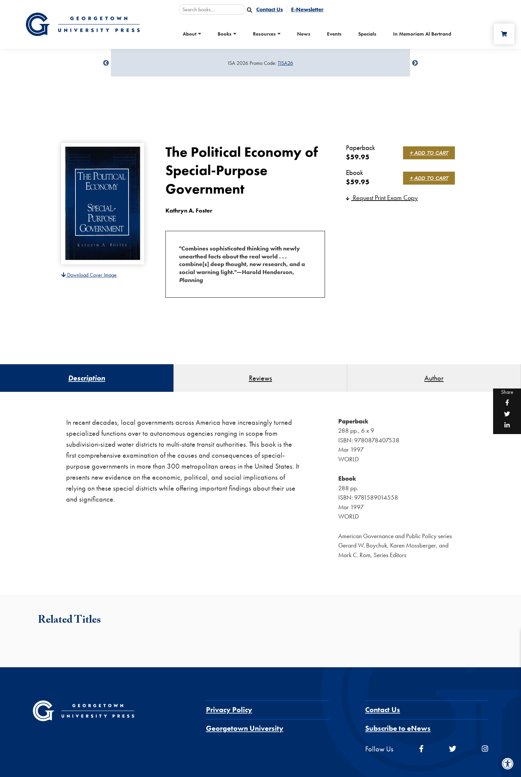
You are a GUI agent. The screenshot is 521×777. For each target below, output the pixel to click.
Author (434, 378)
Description (86, 378)
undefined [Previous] (106, 63)
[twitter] (452, 749)
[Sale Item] (260, 63)
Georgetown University (244, 728)
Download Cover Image (89, 274)
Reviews (260, 378)
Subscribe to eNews (398, 728)
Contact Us (382, 709)
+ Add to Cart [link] (429, 153)
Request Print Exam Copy (382, 197)
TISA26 (285, 63)
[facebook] (421, 749)
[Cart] (504, 34)
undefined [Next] (415, 63)
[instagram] (485, 749)
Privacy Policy (229, 709)
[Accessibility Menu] (508, 764)
